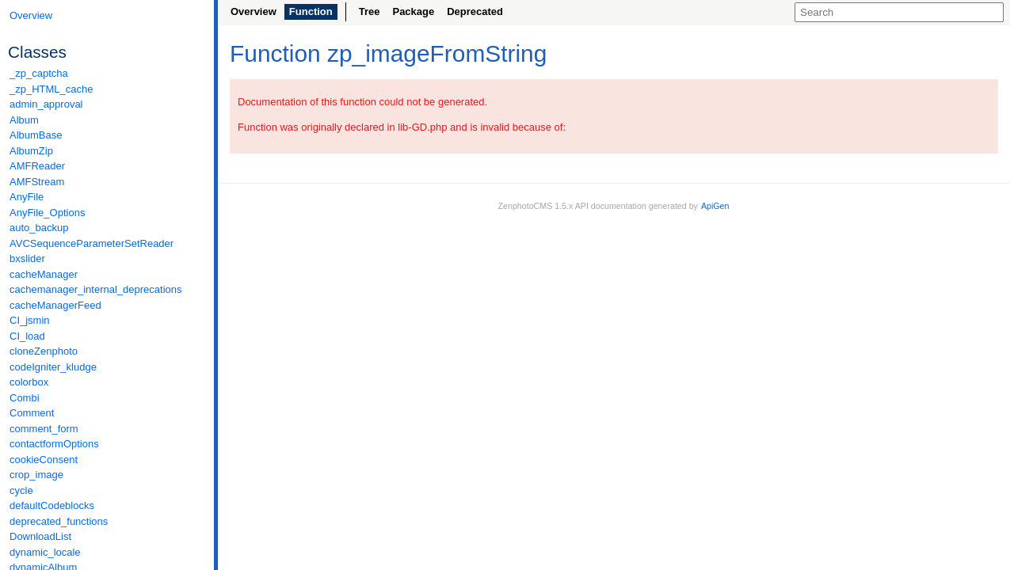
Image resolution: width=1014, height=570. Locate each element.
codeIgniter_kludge (53, 367)
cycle (21, 490)
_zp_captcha (39, 73)
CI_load (27, 336)
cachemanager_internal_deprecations (96, 289)
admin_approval (46, 104)
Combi (25, 398)
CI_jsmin (30, 320)
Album (24, 120)
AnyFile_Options (47, 212)
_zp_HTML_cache (51, 89)
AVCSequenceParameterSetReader (91, 243)
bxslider (27, 258)
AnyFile (27, 197)
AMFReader (37, 166)
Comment (32, 413)
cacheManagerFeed (55, 305)
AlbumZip (31, 151)
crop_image (36, 475)
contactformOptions (54, 444)
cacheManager (44, 274)
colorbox (29, 382)
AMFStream (37, 182)
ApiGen (715, 206)
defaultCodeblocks (52, 505)
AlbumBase (36, 135)
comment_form (44, 429)
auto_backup (39, 228)
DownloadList (40, 536)
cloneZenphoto (44, 351)
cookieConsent (44, 460)
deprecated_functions (59, 521)
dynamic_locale (45, 552)
